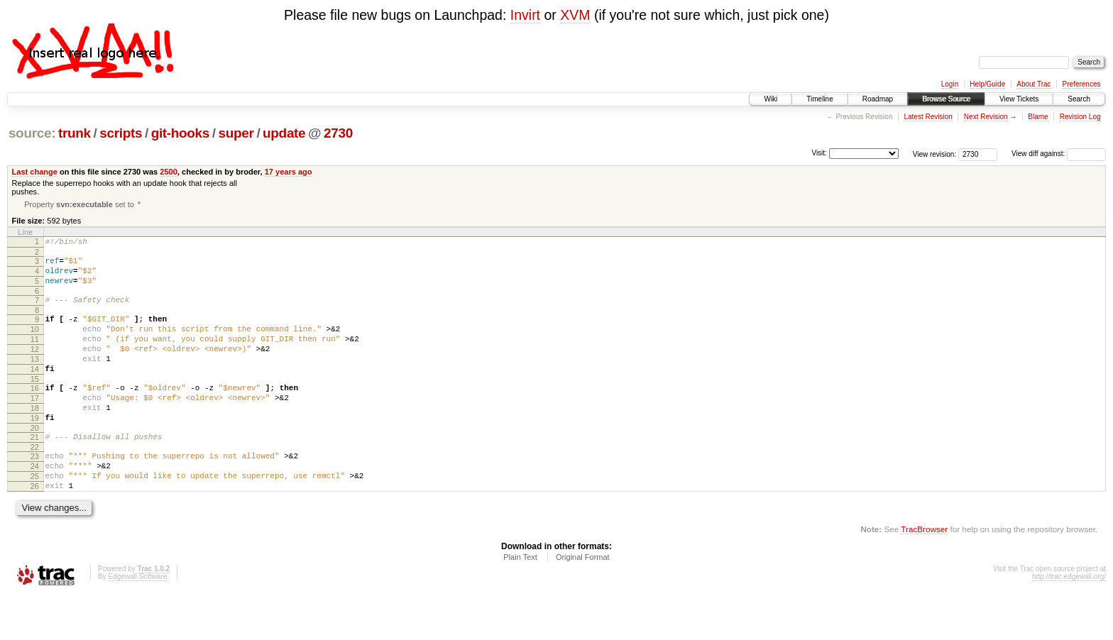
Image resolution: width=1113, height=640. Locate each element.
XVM (575, 15)
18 (35, 437)
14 (35, 391)
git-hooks (180, 133)
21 (35, 470)
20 (35, 461)
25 (35, 516)
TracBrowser (924, 573)
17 (35, 425)
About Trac (1033, 84)
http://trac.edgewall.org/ (1069, 620)
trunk (74, 133)
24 (35, 504)
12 (35, 367)
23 (35, 491)
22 (35, 482)
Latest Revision (928, 117)
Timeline (819, 99)
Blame (1038, 117)
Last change (34, 171)
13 (35, 379)
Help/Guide (987, 84)
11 (35, 355)
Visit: (819, 153)
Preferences (1082, 84)
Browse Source (946, 99)
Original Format (583, 601)
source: (32, 133)
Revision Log (1080, 117)
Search (1079, 99)
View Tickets (1018, 99)
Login (949, 84)
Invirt (525, 15)
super (236, 133)
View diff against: (1058, 154)
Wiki (770, 99)
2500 (168, 171)
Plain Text (520, 601)
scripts (120, 133)
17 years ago (288, 171)
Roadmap (877, 99)
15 (35, 403)
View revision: (935, 154)
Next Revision (986, 117)
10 (35, 343)
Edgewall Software (137, 620)
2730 (338, 133)
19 (35, 449)
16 (35, 413)
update (284, 133)
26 (35, 528)
